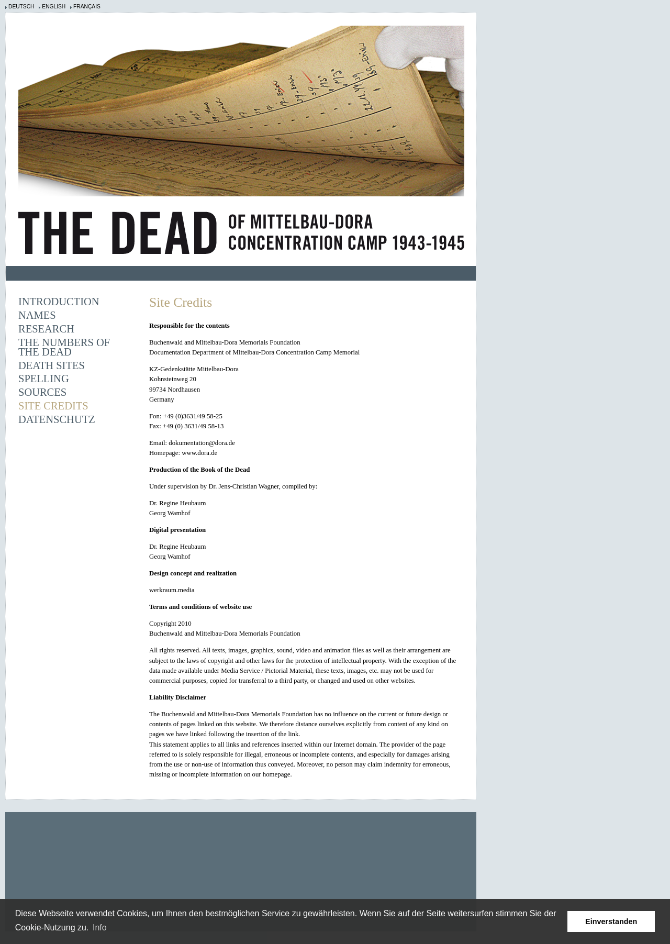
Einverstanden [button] (611, 921)
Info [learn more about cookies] (100, 927)
